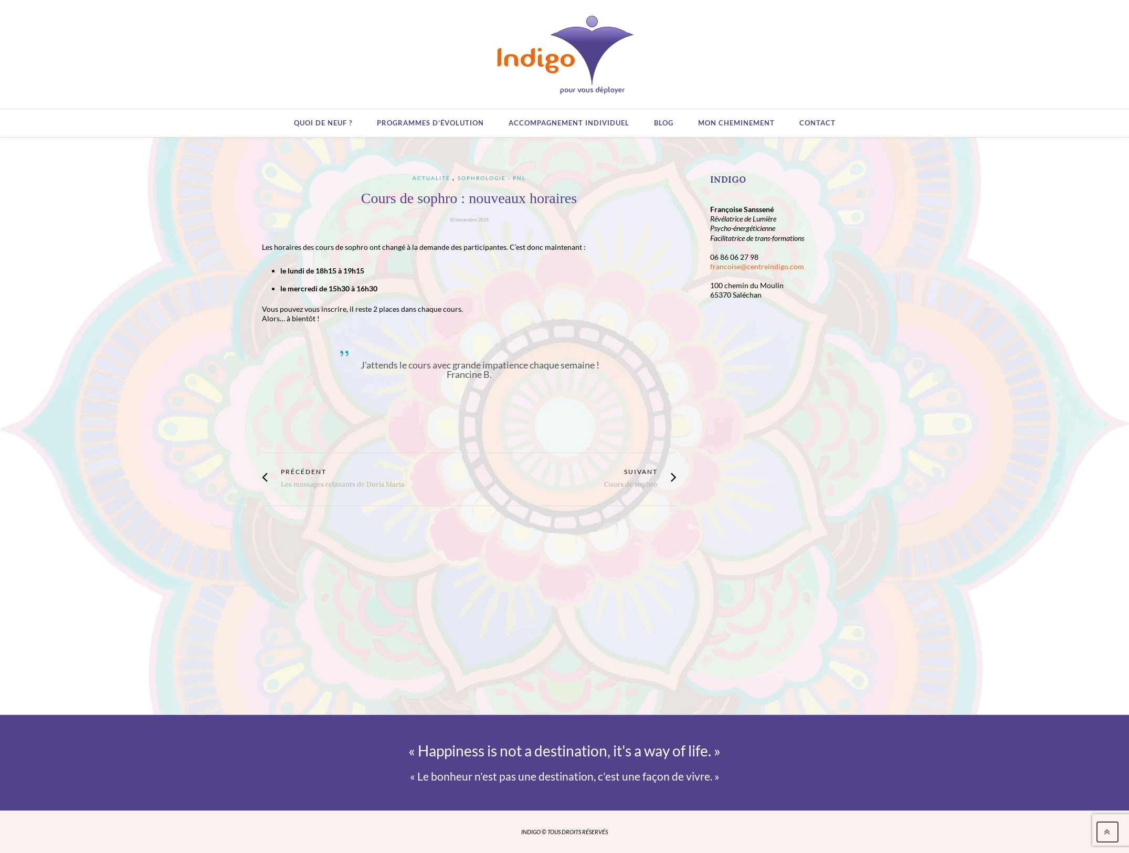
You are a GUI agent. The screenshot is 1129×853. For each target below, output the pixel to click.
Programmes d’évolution (430, 123)
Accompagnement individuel (569, 123)
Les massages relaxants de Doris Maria (343, 484)
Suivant (641, 472)
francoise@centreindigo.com (757, 266)
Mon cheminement (736, 123)
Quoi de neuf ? (323, 123)
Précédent (303, 472)
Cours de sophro (631, 484)
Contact (817, 123)
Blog (663, 123)
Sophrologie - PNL (492, 178)
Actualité (431, 178)
